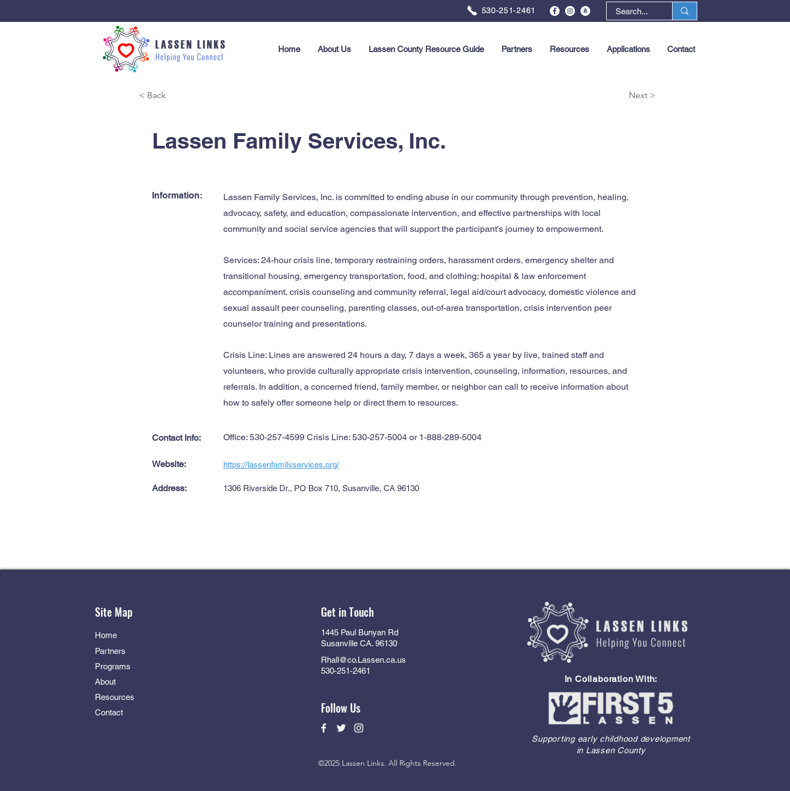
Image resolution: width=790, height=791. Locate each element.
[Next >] (617, 95)
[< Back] (178, 95)
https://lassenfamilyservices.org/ (281, 464)
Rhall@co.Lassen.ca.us (363, 659)
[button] (628, 49)
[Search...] (631, 11)
